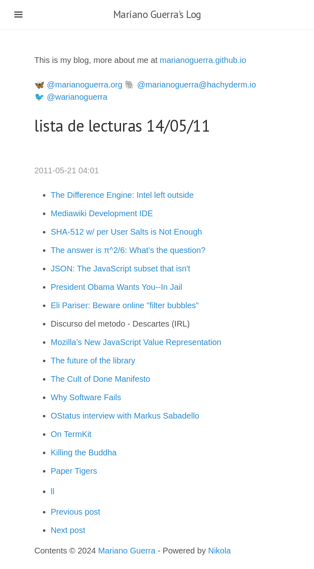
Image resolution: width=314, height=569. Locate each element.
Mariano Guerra (126, 550)
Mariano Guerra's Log (157, 14)
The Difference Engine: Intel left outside (122, 194)
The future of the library (94, 360)
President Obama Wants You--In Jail (116, 286)
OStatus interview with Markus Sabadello (126, 415)
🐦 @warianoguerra (71, 96)
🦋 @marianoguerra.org (78, 84)
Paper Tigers (74, 470)
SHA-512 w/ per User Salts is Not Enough (126, 231)
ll (52, 491)
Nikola (219, 550)
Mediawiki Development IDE (102, 213)
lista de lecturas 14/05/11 (122, 125)
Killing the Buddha (85, 452)
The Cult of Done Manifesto (100, 378)
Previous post (75, 511)
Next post (68, 530)
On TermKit (72, 434)
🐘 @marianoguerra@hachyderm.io (190, 84)
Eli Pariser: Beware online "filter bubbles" (126, 305)
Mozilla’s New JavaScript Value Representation (137, 342)
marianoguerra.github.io (203, 60)
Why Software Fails (86, 397)
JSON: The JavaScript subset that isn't (120, 268)
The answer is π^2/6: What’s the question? (128, 250)
